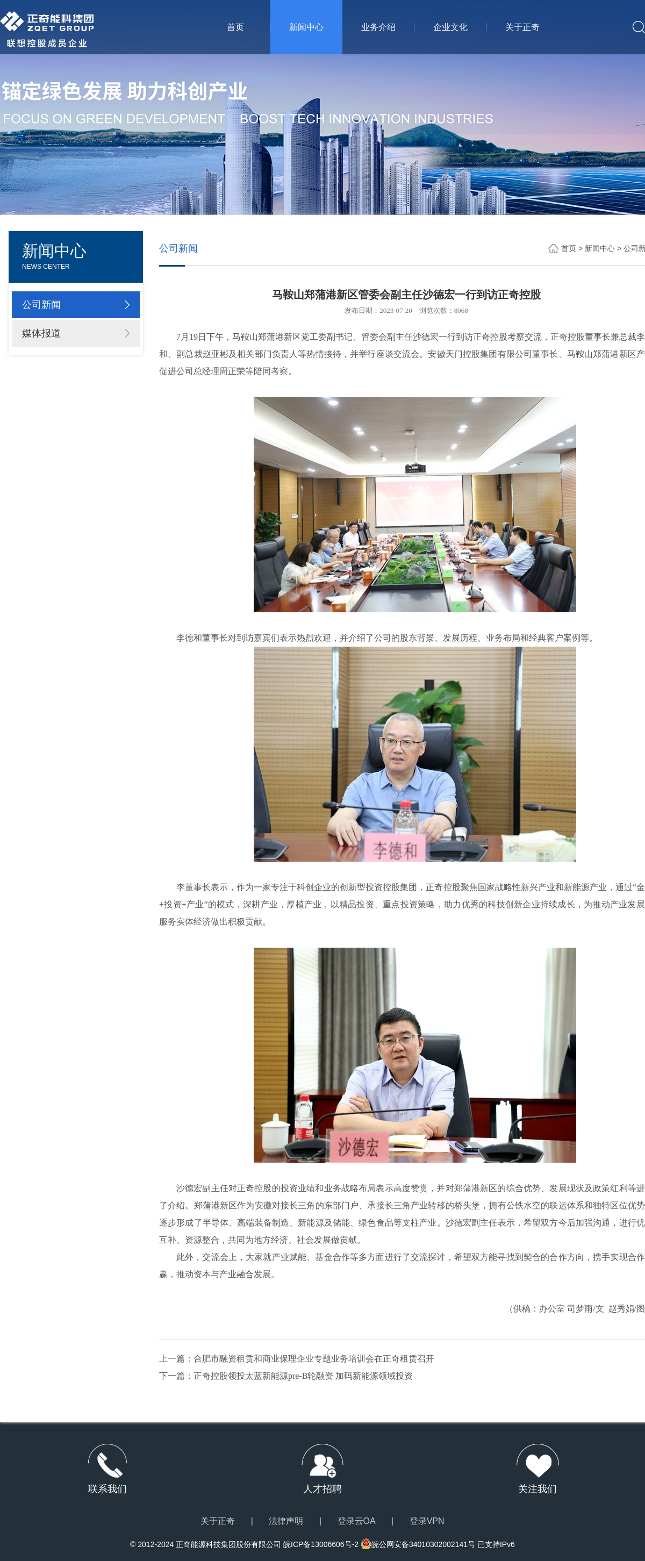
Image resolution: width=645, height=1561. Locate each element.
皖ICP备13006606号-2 (321, 1544)
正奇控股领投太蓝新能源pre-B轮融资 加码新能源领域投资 (303, 1375)
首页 (236, 27)
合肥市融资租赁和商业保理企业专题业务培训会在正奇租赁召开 (314, 1358)
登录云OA (357, 1521)
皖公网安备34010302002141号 (423, 1544)
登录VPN (427, 1521)
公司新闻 (41, 304)
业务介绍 (378, 27)
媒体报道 (41, 333)
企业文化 (450, 27)
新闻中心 (306, 27)
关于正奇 (522, 27)
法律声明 (286, 1521)
